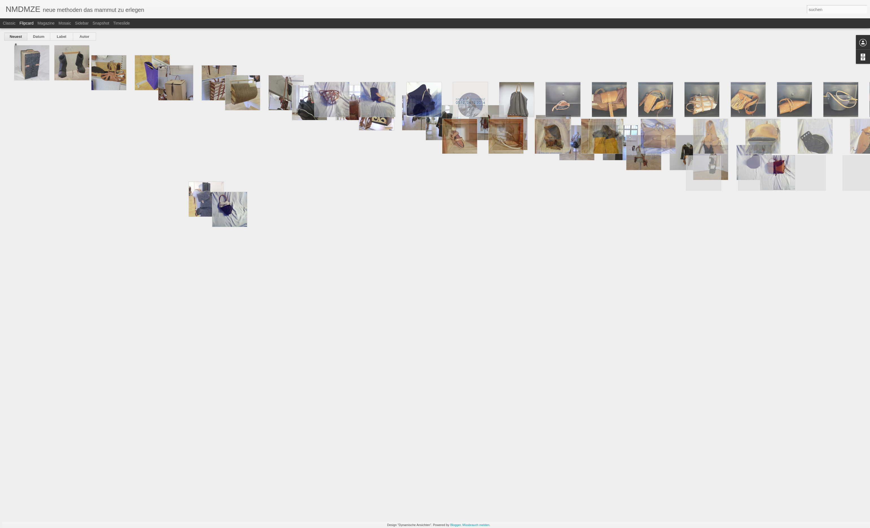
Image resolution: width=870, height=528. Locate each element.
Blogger (455, 525)
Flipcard (26, 23)
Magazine (46, 23)
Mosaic (64, 23)
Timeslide (121, 23)
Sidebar (82, 23)
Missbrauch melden (475, 525)
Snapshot (101, 23)
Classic (9, 23)
